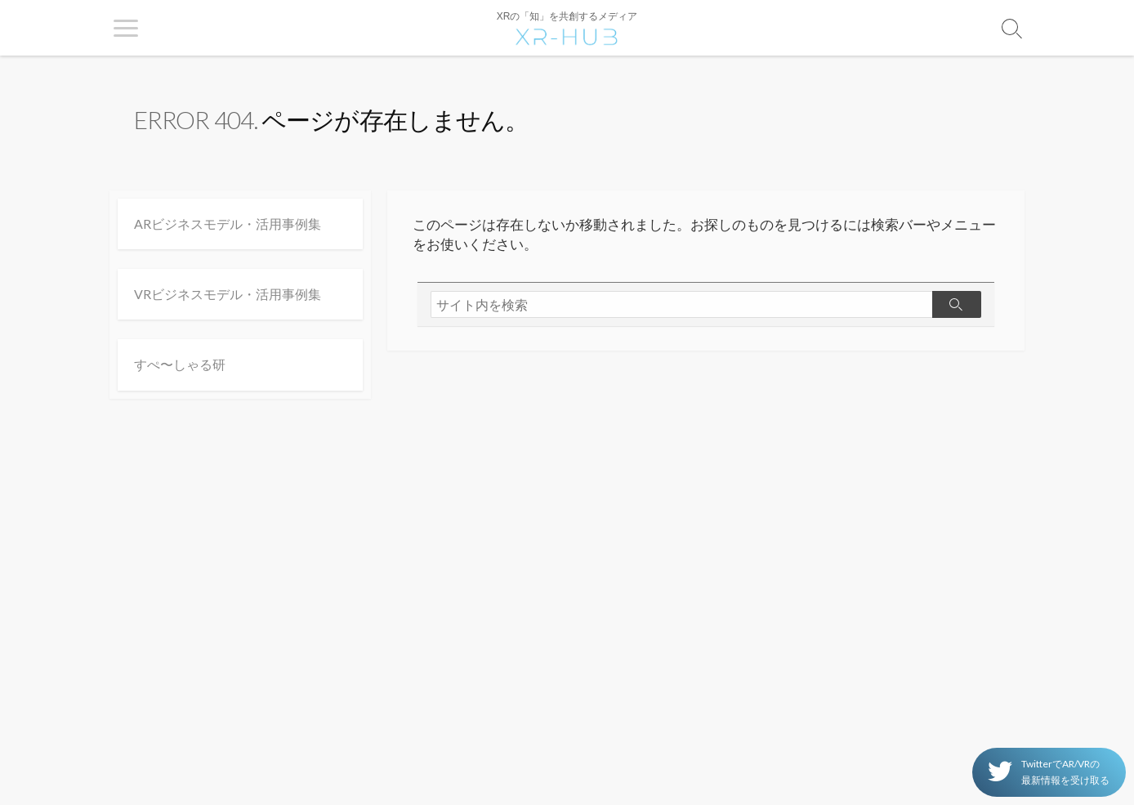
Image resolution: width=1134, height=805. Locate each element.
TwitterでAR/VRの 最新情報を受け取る (1048, 772)
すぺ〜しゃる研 (179, 364)
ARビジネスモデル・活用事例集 (227, 223)
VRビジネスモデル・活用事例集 (227, 294)
